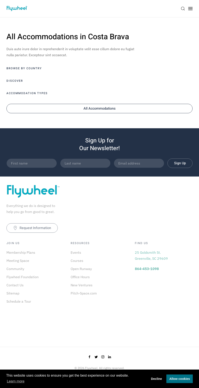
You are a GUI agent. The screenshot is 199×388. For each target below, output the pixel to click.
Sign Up (180, 163)
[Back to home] (17, 8)
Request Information (32, 228)
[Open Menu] (190, 8)
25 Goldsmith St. (148, 252)
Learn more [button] (15, 381)
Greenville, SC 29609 (151, 258)
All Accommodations (99, 108)
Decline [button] (156, 378)
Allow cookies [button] (179, 378)
